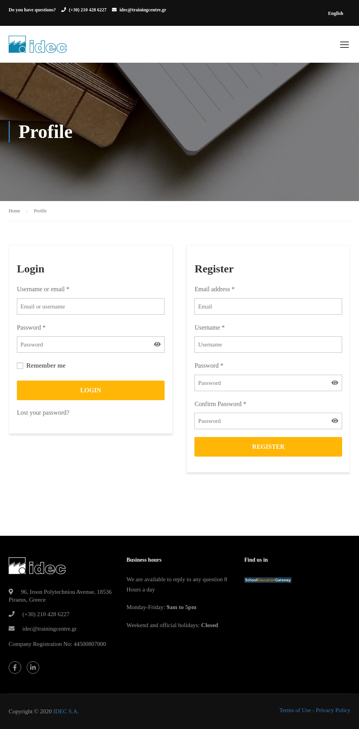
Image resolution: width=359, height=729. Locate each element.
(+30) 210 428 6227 (87, 10)
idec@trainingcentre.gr (142, 10)
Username (209, 328)
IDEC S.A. (66, 711)
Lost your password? (43, 413)
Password (31, 328)
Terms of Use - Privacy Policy (314, 710)
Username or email (43, 290)
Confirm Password (220, 404)
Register (268, 447)
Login (90, 390)
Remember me (41, 366)
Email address (214, 290)
